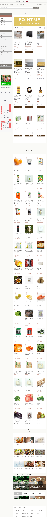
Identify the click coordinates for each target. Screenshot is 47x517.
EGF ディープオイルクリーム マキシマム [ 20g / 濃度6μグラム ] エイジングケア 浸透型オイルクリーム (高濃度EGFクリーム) (40, 66)
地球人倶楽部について (21, 502)
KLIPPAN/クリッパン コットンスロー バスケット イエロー (25, 66)
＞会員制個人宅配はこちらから (19, 10)
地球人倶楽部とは (40, 4)
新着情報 (18, 504)
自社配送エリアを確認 (4, 13)
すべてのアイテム (16, 13)
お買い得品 (3, 20)
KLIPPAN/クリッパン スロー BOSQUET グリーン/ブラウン (41, 40)
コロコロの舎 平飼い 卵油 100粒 (33, 66)
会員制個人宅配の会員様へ (37, 500)
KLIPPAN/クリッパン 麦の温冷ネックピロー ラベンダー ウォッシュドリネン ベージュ (17, 40)
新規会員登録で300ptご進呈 (8, 10)
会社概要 (34, 509)
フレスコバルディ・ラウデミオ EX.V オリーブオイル (40, 92)
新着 (2, 18)
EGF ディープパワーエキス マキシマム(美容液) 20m (17, 92)
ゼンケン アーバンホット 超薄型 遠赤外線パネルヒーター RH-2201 (25, 40)
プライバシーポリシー (37, 504)
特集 (45, 4)
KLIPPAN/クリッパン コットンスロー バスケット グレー (17, 66)
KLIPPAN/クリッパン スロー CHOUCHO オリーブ (33, 40)
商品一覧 (18, 500)
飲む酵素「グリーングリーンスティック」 (25, 92)
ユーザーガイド (20, 509)
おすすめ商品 (3, 24)
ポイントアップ (3, 22)
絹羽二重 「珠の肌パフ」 (33, 92)
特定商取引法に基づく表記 (37, 502)
